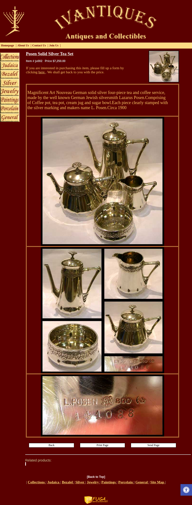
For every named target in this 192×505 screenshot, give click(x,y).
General (142, 482)
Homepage (7, 45)
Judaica (53, 482)
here (42, 72)
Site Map (157, 482)
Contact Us (39, 45)
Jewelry (93, 482)
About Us (23, 45)
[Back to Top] (96, 477)
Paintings (109, 482)
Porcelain (126, 482)
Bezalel (68, 482)
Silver (80, 482)
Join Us (53, 45)
